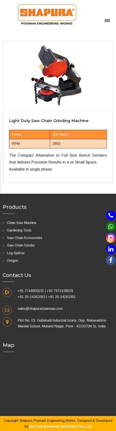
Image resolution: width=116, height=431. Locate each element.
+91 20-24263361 (62, 297)
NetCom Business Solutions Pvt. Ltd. (60, 426)
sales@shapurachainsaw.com (40, 308)
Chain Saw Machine (21, 223)
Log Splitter (16, 253)
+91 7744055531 (31, 291)
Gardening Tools (19, 230)
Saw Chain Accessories (24, 238)
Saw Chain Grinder (21, 245)
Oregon (12, 260)
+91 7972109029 (60, 291)
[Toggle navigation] (93, 4)
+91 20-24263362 (31, 297)
